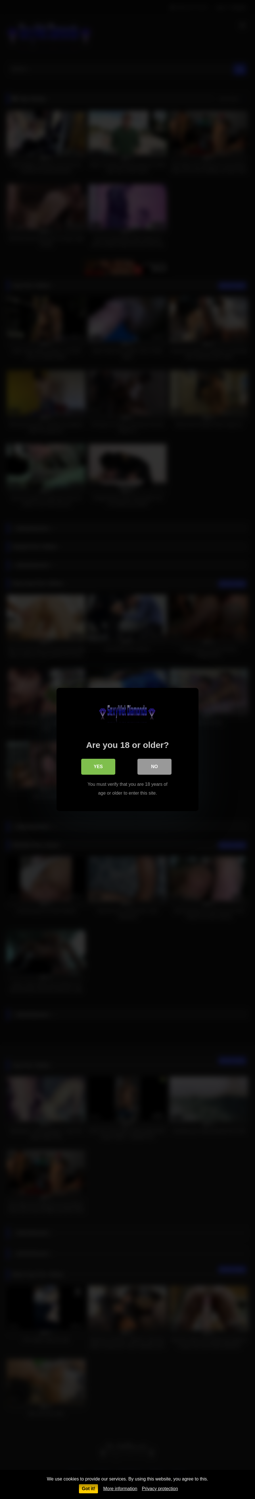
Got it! (88, 1488)
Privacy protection (160, 1488)
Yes (98, 766)
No (154, 766)
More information (120, 1488)
